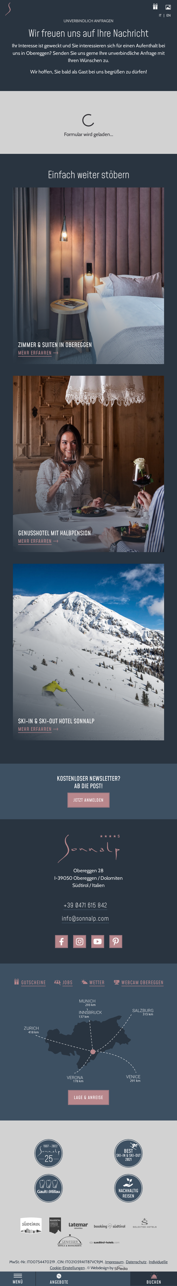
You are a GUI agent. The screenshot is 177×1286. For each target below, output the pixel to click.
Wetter (97, 982)
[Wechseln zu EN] (168, 15)
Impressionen (170, 7)
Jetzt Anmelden (88, 800)
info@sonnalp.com (85, 918)
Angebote (59, 1282)
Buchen (154, 1282)
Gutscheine (159, 7)
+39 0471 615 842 (85, 905)
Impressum (114, 1261)
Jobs (68, 982)
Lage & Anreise (88, 1098)
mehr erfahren (35, 353)
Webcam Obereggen (142, 982)
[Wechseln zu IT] (161, 15)
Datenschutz (136, 1261)
